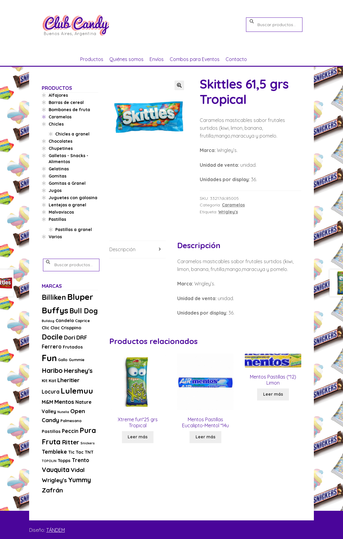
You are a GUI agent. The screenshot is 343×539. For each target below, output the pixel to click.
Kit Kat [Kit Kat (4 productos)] (49, 380)
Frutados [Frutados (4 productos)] (73, 347)
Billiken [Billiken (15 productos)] (54, 297)
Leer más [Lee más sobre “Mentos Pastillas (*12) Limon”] (273, 394)
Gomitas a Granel (67, 183)
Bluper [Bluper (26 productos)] (80, 296)
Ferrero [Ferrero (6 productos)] (52, 346)
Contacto (236, 59)
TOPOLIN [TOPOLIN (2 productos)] (49, 461)
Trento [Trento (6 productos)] (80, 460)
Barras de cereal (66, 102)
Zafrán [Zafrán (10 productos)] (52, 490)
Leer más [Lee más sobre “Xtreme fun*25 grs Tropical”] (137, 437)
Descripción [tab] (122, 249)
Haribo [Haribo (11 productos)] (52, 370)
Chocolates (60, 141)
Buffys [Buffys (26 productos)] (55, 310)
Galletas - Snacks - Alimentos (68, 158)
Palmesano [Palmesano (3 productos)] (71, 420)
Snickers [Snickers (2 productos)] (87, 443)
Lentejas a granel (67, 205)
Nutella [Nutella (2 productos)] (63, 412)
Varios (55, 236)
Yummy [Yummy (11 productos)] (79, 480)
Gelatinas (59, 169)
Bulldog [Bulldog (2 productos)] (48, 321)
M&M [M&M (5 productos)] (47, 402)
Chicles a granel (72, 134)
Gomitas (57, 176)
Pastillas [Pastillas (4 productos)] (51, 431)
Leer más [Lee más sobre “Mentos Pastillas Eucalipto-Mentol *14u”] (205, 437)
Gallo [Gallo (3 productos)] (63, 359)
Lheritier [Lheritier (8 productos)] (68, 380)
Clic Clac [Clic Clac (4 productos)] (51, 327)
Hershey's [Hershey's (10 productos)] (78, 370)
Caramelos (233, 205)
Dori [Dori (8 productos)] (69, 337)
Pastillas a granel (73, 229)
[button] (179, 85)
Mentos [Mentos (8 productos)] (64, 401)
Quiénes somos (126, 59)
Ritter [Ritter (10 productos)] (70, 442)
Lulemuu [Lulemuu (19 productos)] (77, 390)
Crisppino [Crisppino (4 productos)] (71, 327)
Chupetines (61, 148)
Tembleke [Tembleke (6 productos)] (54, 452)
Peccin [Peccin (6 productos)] (70, 431)
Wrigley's (228, 212)
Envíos (157, 59)
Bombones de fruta (69, 109)
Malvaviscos (61, 212)
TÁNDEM (55, 530)
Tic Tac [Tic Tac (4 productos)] (75, 452)
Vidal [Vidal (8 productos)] (78, 470)
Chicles (56, 124)
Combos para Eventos (195, 59)
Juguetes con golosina (73, 197)
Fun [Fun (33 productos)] (49, 357)
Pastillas (57, 219)
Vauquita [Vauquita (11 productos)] (55, 470)
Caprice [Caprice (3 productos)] (82, 320)
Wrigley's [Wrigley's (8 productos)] (54, 480)
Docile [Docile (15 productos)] (52, 337)
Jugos (55, 190)
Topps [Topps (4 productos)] (64, 460)
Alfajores (58, 95)
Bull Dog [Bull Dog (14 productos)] (83, 310)
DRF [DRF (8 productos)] (81, 337)
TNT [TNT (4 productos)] (89, 452)
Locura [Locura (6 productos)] (50, 391)
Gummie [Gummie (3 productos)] (76, 359)
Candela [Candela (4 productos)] (65, 320)
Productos (91, 59)
